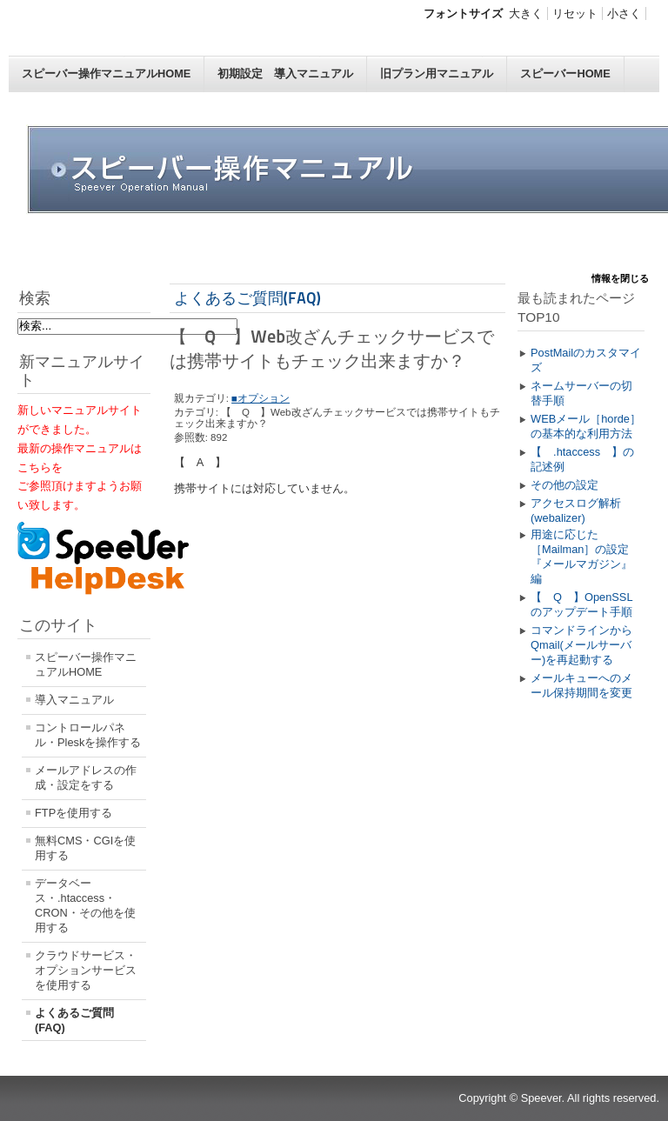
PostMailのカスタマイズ (586, 360)
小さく (624, 13)
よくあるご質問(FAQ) (74, 1020)
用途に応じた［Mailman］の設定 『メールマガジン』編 (585, 556)
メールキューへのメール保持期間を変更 (581, 685)
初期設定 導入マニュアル (285, 73)
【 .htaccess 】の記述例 (582, 459)
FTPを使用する (73, 812)
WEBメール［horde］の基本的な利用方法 (586, 426)
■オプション (260, 398)
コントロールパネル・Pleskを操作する (88, 735)
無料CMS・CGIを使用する (85, 848)
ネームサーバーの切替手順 (581, 393)
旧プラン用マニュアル (436, 73)
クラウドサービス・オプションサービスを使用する (86, 970)
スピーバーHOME (565, 73)
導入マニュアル (74, 699)
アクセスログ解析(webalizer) (576, 510)
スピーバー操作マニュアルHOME (106, 73)
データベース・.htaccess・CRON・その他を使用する (85, 905)
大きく (526, 13)
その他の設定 (564, 484)
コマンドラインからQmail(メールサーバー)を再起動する (581, 645)
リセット (575, 13)
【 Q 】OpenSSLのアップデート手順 (581, 604)
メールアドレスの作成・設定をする (86, 777)
